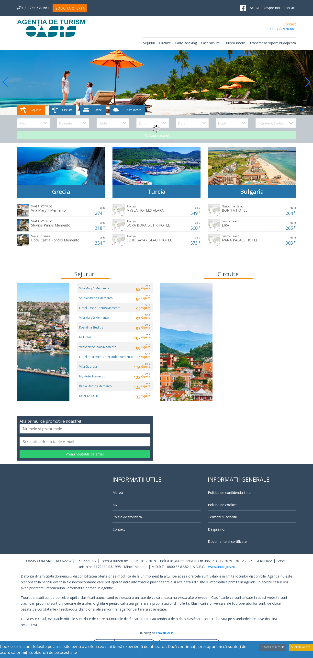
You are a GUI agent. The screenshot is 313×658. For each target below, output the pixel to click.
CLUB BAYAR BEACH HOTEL (149, 238)
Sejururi (149, 43)
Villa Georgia (88, 366)
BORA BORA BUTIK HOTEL (148, 223)
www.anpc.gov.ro (221, 566)
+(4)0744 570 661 (33, 7)
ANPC (117, 504)
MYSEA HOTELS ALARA (145, 208)
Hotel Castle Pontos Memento (55, 238)
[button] (5, 82)
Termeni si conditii (222, 517)
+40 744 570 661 (282, 28)
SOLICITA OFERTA (70, 8)
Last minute (210, 43)
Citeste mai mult (273, 647)
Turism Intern (234, 43)
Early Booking (186, 43)
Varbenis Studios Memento (97, 347)
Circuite (165, 43)
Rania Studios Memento (95, 386)
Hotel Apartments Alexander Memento (106, 357)
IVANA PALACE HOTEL (240, 238)
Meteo (117, 492)
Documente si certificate (227, 541)
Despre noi (271, 7)
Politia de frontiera (127, 517)
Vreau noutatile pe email (85, 454)
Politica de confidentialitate (229, 492)
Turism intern (126, 110)
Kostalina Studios (91, 327)
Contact (289, 7)
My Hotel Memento (92, 376)
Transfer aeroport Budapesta (272, 43)
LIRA (230, 223)
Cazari (92, 110)
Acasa (254, 7)
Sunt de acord (301, 647)
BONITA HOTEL (234, 208)
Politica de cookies (222, 504)
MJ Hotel (85, 337)
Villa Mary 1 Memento (48, 208)
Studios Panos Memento (50, 223)
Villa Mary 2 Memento (94, 318)
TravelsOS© (164, 633)
